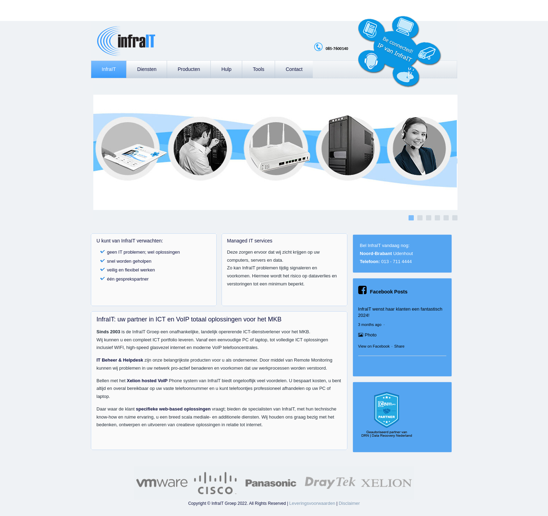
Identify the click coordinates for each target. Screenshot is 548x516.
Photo (367, 334)
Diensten (146, 69)
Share (399, 346)
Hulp (226, 69)
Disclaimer (349, 503)
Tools (258, 69)
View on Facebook (374, 346)
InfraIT (109, 69)
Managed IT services (250, 241)
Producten (189, 69)
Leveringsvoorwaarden (312, 503)
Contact (294, 69)
